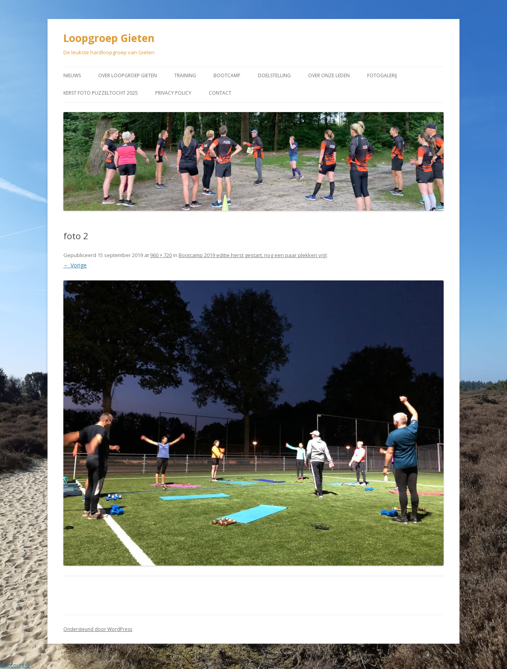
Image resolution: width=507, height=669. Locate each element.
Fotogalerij (382, 75)
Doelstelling (274, 75)
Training (185, 75)
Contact (220, 93)
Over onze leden (329, 75)
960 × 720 (161, 255)
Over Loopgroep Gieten (127, 75)
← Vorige (75, 265)
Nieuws (72, 75)
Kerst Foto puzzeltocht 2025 (100, 93)
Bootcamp (226, 75)
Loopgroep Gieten (108, 38)
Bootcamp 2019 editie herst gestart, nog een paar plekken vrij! (253, 255)
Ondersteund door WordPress (97, 629)
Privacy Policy (173, 93)
